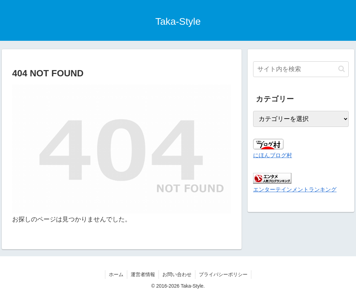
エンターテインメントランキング (295, 189)
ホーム (116, 274)
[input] (300, 69)
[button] (341, 69)
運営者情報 (143, 274)
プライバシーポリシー (223, 274)
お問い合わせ (177, 274)
